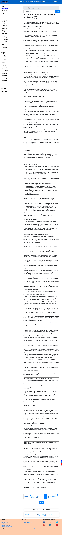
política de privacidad (31, 528)
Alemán (4, 17)
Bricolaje (3, 62)
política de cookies (38, 528)
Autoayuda (3, 34)
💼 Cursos (30, 7)
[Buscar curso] (38, 11)
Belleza (2, 61)
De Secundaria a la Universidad (50, 7)
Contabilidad (5, 39)
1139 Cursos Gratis (20, 1)
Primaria (3, 68)
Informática (3, 21)
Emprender (5, 37)
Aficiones (3, 52)
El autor (41, 502)
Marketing (5, 41)
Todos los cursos (5, 10)
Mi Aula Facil (55, 1)
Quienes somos (4, 522)
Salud (2, 53)
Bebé (2, 64)
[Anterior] (36, 496)
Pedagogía (40, 7)
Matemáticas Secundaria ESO (4, 75)
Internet (3, 31)
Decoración (3, 59)
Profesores (44, 1)
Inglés (4, 13)
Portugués (5, 20)
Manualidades (4, 33)
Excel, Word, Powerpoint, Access (5, 28)
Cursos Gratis (5, 8)
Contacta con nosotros (27, 522)
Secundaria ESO (4, 70)
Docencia (3, 58)
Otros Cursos (4, 91)
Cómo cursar (30, 1)
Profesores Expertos (5, 525)
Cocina (2, 42)
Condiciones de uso (25, 528)
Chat (26, 1)
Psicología (3, 65)
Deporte (3, 55)
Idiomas (3, 12)
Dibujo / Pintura (4, 56)
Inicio (2, 6)
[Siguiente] (53, 496)
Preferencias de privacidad (6, 526)
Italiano (4, 18)
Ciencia (3, 44)
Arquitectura (3, 93)
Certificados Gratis (37, 1)
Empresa (3, 36)
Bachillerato (3, 83)
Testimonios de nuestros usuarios (29, 521)
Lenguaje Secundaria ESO (4, 80)
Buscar (57, 11)
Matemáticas (4, 47)
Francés (4, 15)
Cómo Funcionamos (5, 521)
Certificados (3, 523)
